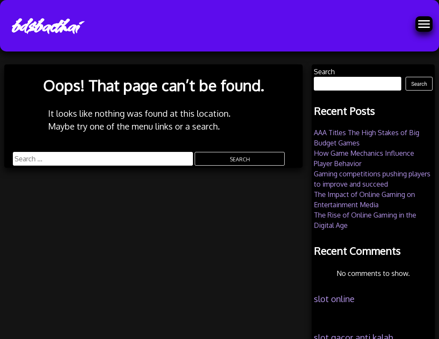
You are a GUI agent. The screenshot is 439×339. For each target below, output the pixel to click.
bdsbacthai (44, 26)
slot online (334, 298)
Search (324, 71)
